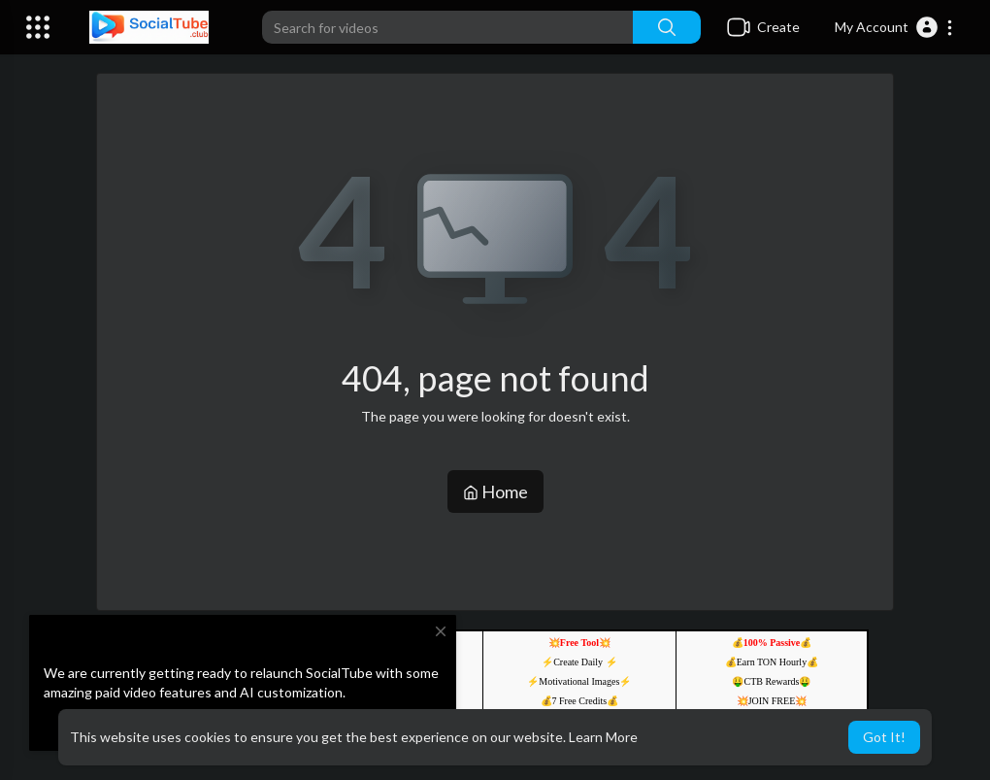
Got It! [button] (884, 737)
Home (495, 491)
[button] (894, 27)
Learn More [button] (603, 737)
